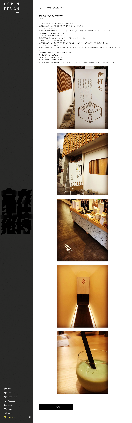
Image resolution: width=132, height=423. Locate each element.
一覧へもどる (55, 407)
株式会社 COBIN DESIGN (11, 8)
